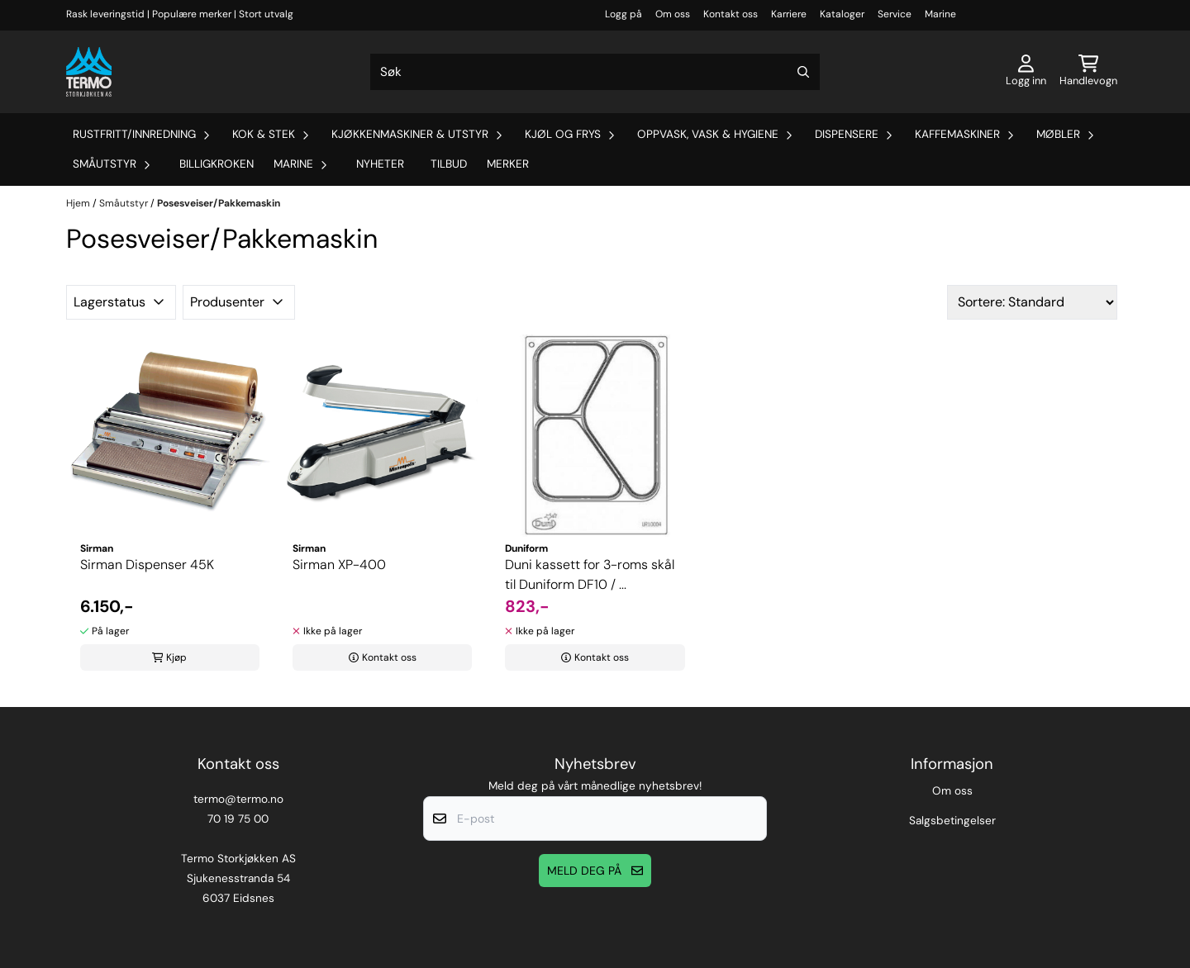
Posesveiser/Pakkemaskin (218, 203)
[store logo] (89, 72)
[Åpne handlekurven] (1088, 72)
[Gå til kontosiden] (1026, 72)
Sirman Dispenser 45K (147, 564)
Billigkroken (216, 164)
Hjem (79, 203)
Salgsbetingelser (952, 821)
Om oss (672, 14)
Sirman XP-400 (339, 564)
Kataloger (842, 14)
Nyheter (380, 164)
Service (895, 14)
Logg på (623, 14)
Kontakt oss (730, 14)
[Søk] (595, 72)
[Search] (803, 72)
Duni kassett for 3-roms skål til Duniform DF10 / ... (589, 574)
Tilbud (449, 164)
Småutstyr (124, 203)
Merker (508, 164)
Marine (940, 14)
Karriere (789, 14)
